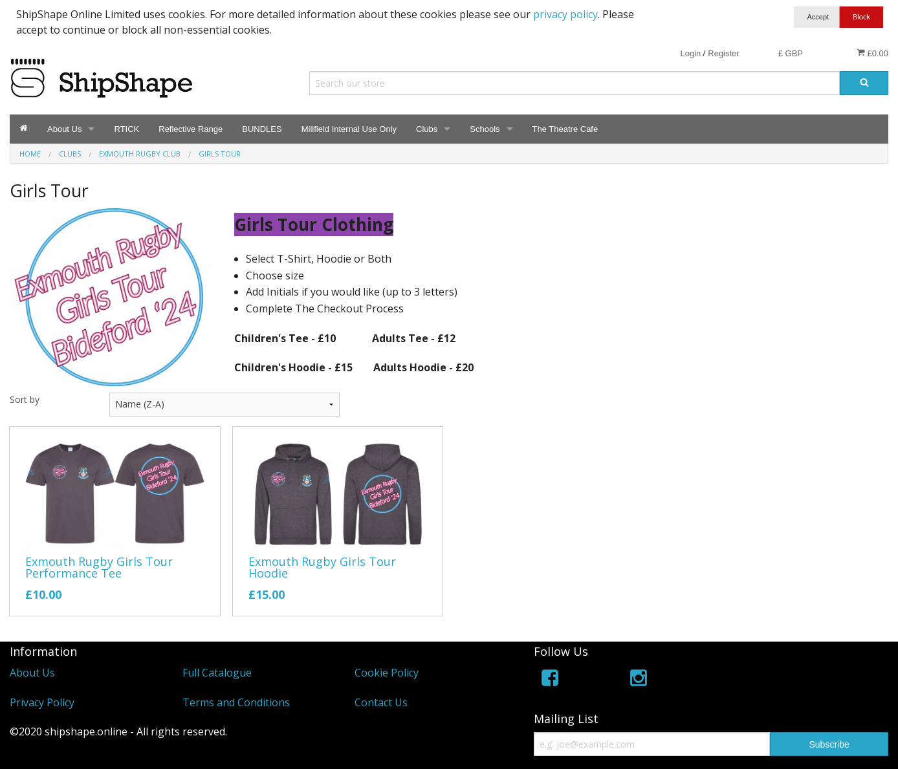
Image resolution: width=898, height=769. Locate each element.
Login (690, 53)
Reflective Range (191, 129)
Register (723, 53)
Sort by (24, 399)
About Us (64, 129)
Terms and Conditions (236, 702)
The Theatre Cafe (565, 129)
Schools (484, 129)
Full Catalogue (217, 673)
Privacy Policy (42, 702)
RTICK (126, 129)
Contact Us (381, 702)
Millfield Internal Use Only (349, 129)
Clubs (426, 129)
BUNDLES (261, 129)
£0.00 (872, 53)
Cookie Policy (387, 673)
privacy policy (565, 14)
